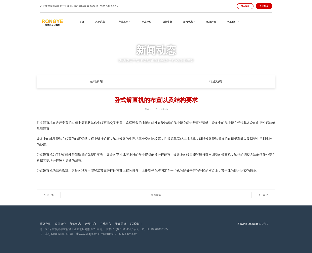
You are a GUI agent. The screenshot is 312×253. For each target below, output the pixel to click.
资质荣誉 (120, 223)
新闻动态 (188, 21)
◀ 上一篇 (48, 195)
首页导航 (45, 223)
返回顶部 (156, 195)
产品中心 (90, 223)
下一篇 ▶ (263, 195)
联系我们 (232, 21)
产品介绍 (146, 21)
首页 (81, 21)
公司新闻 (96, 81)
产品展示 (123, 21)
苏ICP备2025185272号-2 (252, 223)
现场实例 (211, 21)
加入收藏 (245, 6)
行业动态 (215, 81)
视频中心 (167, 21)
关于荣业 (100, 21)
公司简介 (60, 223)
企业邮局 (264, 6)
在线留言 (105, 223)
